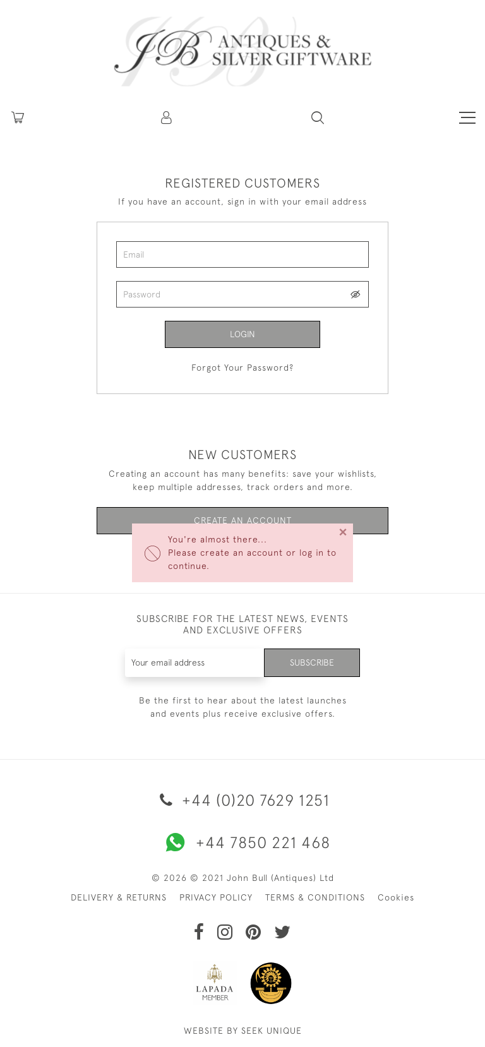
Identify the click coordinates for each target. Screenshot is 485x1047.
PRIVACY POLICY (216, 897)
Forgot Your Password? (242, 367)
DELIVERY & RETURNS (119, 897)
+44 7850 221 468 (242, 842)
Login (242, 334)
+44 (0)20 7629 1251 (242, 800)
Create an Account (243, 520)
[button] (167, 117)
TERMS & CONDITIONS (315, 897)
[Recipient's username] (195, 663)
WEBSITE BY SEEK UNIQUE (243, 1031)
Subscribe (312, 662)
